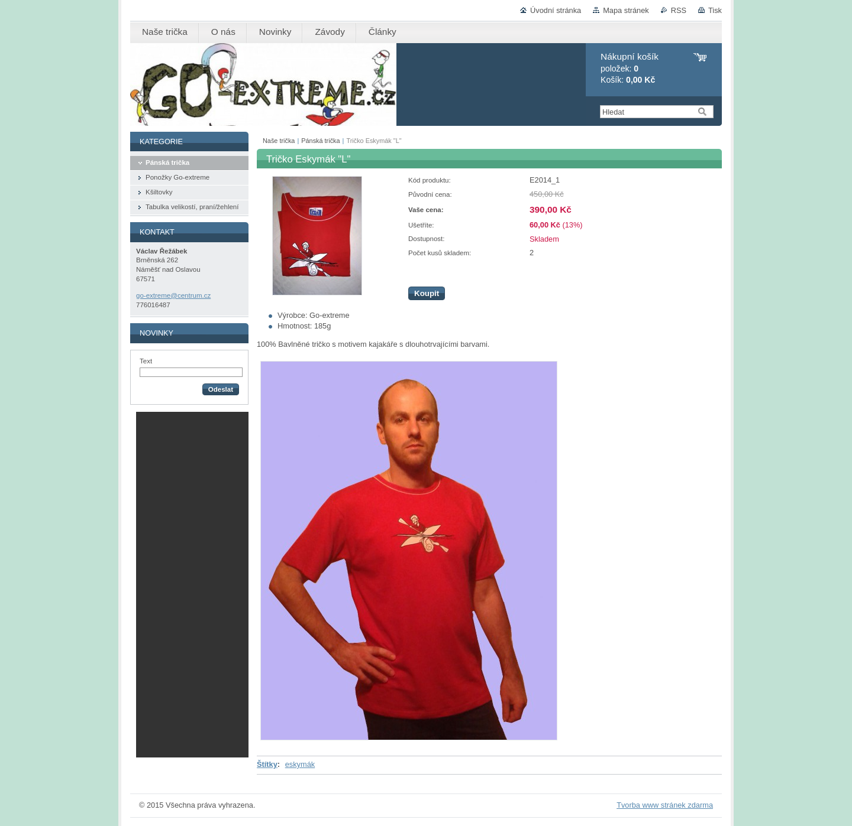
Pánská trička (320, 140)
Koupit (426, 293)
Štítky (267, 764)
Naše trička (279, 140)
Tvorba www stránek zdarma (665, 805)
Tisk (715, 10)
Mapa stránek (626, 10)
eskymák (300, 764)
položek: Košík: (630, 68)
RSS (678, 10)
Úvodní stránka (555, 10)
